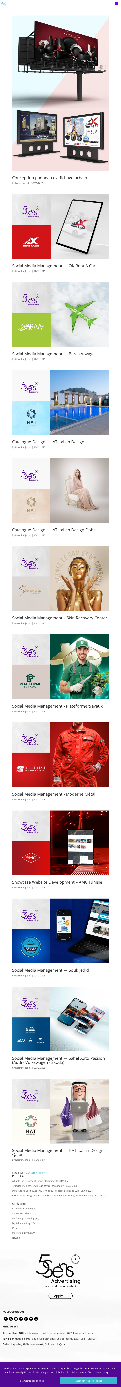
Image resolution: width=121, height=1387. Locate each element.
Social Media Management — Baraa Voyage (53, 354)
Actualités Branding (22, 1208)
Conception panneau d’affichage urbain (49, 177)
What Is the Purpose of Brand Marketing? (33, 1180)
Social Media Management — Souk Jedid (50, 970)
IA (13, 1227)
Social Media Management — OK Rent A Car (53, 266)
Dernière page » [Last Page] (38, 1172)
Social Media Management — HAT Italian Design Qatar (57, 1152)
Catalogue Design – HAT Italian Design (48, 442)
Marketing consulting (23, 1218)
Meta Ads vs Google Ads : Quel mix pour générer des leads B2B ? (46, 1190)
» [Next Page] (29, 1172)
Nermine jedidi (23, 271)
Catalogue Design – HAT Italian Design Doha (54, 530)
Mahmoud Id (22, 183)
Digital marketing (21, 1223)
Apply (58, 1296)
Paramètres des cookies (31, 1380)
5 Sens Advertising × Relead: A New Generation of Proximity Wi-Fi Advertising (52, 1195)
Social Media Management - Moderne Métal (53, 794)
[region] (60, 1374)
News (15, 1237)
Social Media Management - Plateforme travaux (57, 706)
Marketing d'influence (23, 1232)
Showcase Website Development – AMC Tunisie (57, 882)
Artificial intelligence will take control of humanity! (38, 1185)
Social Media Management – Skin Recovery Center (59, 618)
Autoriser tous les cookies (88, 1380)
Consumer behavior (22, 1213)
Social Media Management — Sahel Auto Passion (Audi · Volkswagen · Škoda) (58, 1060)
